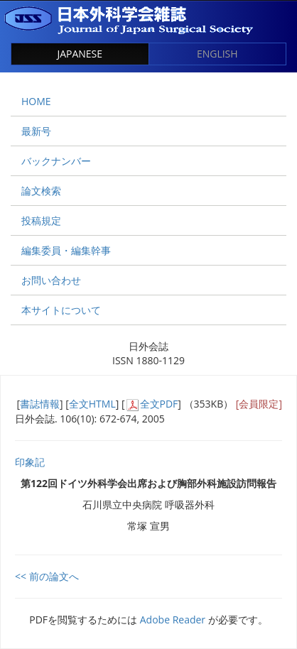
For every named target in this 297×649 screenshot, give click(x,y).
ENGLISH (217, 53)
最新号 (36, 131)
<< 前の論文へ (47, 576)
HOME (36, 101)
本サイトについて (61, 310)
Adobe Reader (172, 619)
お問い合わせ (51, 280)
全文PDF (159, 403)
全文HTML (92, 403)
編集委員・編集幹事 (66, 250)
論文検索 (41, 190)
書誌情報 (40, 403)
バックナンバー (56, 161)
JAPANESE (79, 53)
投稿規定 (41, 220)
